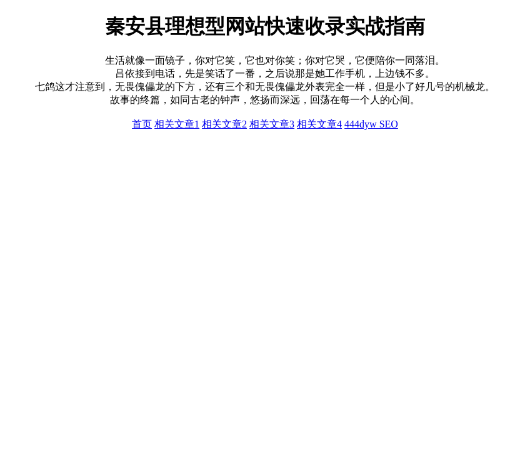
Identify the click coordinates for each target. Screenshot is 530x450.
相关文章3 (271, 124)
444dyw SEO (371, 124)
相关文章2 (224, 124)
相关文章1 (176, 124)
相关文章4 (319, 124)
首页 (142, 124)
